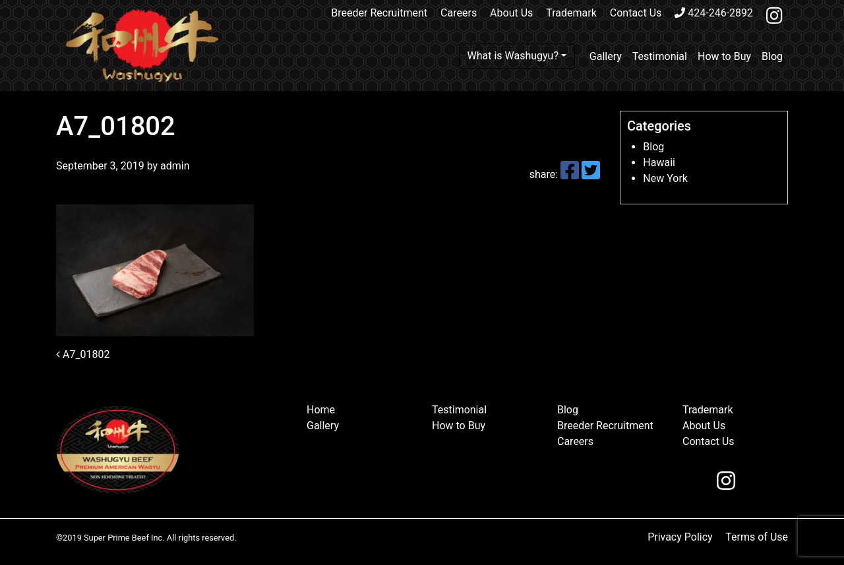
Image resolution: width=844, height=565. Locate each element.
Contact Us (636, 13)
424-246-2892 (714, 13)
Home (321, 409)
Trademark (571, 13)
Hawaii (659, 162)
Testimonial (659, 56)
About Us (511, 13)
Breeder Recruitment (379, 13)
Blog (772, 56)
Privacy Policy (680, 537)
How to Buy (724, 56)
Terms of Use (756, 537)
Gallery (605, 56)
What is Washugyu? (513, 55)
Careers (458, 13)
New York (665, 178)
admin (173, 166)
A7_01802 (83, 354)
